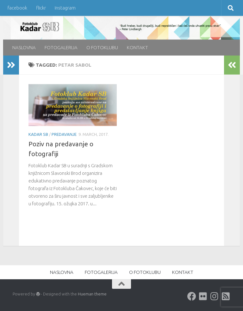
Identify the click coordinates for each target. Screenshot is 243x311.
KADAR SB (38, 134)
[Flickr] (203, 296)
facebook (17, 7)
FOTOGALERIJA (61, 47)
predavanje (64, 134)
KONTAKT (137, 47)
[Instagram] (214, 296)
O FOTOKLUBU (102, 47)
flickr (41, 7)
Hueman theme (92, 294)
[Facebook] (191, 296)
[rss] (225, 296)
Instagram (65, 7)
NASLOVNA (24, 47)
